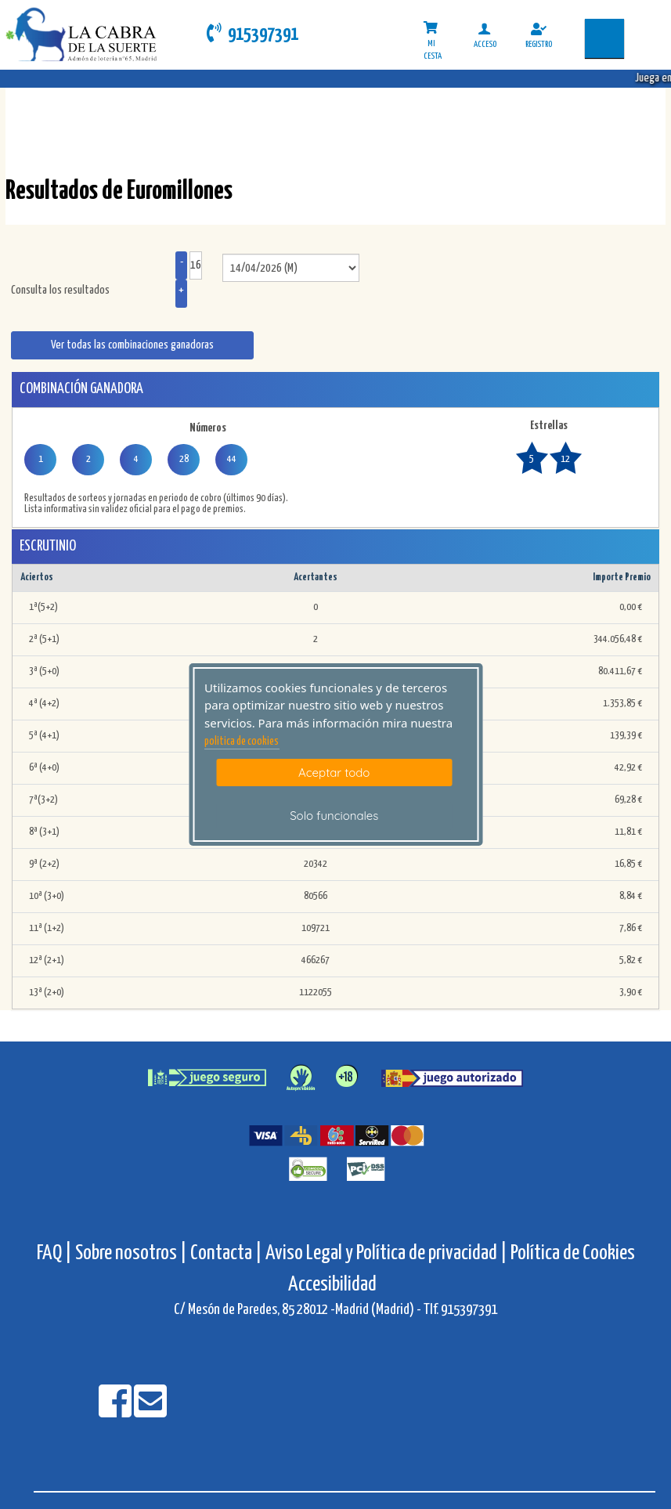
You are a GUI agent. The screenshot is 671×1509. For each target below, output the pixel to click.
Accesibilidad (332, 1284)
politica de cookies (241, 741)
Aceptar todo (334, 772)
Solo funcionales (334, 815)
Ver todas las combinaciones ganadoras (132, 345)
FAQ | (56, 1253)
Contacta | (226, 1253)
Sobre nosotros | (131, 1253)
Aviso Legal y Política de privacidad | (387, 1253)
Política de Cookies (572, 1253)
